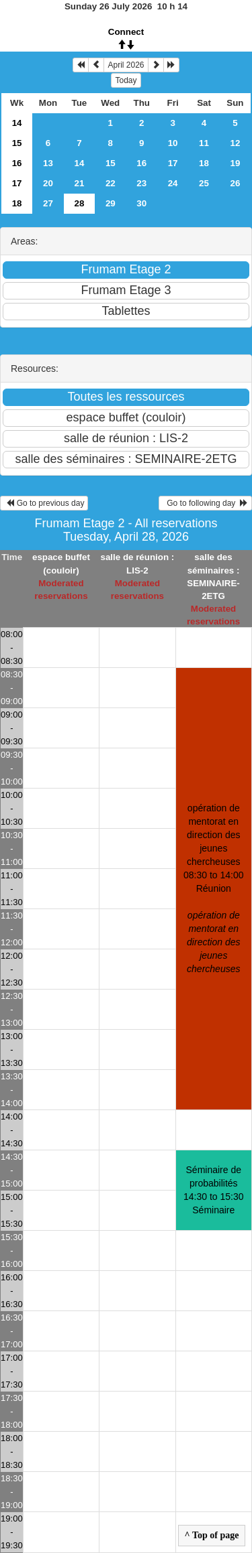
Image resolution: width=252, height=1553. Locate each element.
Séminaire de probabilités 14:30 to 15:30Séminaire (213, 1189)
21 (79, 183)
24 (173, 183)
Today (125, 80)
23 (141, 183)
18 (204, 163)
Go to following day (205, 503)
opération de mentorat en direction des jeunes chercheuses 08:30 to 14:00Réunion (213, 888)
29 (111, 203)
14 (17, 123)
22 (111, 183)
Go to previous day (44, 503)
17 (173, 163)
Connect (126, 32)
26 (235, 183)
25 (204, 183)
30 (141, 203)
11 (204, 143)
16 (17, 163)
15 (17, 143)
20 (48, 183)
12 (235, 143)
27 (48, 203)
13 (48, 163)
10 (173, 143)
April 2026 (126, 65)
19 (235, 163)
